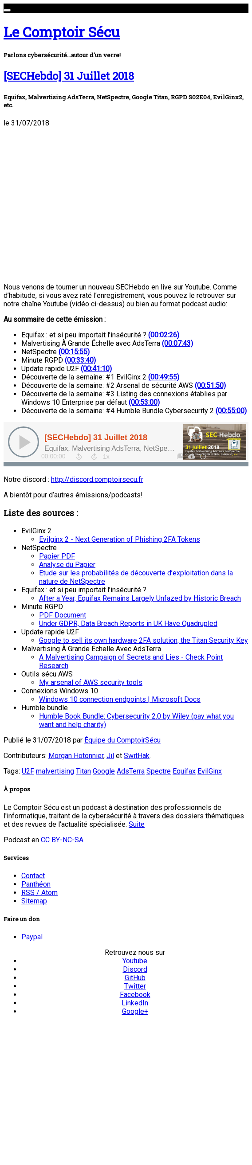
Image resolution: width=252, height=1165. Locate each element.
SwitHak (137, 755)
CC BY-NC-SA (62, 840)
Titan (83, 771)
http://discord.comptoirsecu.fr (97, 479)
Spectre (158, 771)
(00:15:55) (74, 352)
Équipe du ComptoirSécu (122, 740)
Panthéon (36, 884)
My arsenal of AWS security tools (90, 682)
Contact (33, 876)
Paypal (32, 937)
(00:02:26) (163, 335)
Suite (137, 824)
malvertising (55, 771)
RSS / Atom (39, 892)
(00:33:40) (80, 360)
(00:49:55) (163, 377)
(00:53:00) (144, 402)
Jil (110, 755)
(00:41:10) (96, 368)
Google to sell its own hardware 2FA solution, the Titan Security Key (143, 640)
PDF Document (62, 615)
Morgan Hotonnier (75, 755)
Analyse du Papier (67, 564)
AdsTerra (131, 771)
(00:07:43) (177, 343)
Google (104, 771)
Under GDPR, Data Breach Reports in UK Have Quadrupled (128, 623)
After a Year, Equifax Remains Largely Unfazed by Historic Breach (140, 598)
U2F (28, 771)
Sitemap (34, 901)
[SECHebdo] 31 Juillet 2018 (69, 76)
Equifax (184, 771)
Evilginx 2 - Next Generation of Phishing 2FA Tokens (119, 539)
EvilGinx (209, 771)
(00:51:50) (210, 385)
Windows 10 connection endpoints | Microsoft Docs (120, 699)
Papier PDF (57, 556)
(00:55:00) (231, 411)
